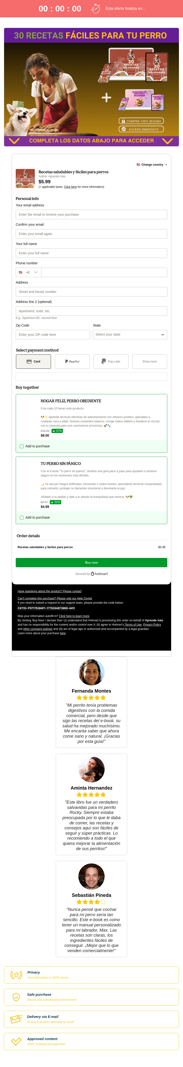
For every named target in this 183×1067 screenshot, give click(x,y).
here (63, 633)
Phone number (27, 263)
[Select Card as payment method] (33, 361)
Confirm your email (30, 224)
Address (22, 282)
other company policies (37, 629)
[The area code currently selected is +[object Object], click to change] (28, 272)
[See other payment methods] (149, 361)
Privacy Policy (152, 624)
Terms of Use (133, 624)
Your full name (26, 244)
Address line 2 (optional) (34, 302)
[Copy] (46, 608)
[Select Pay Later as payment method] (111, 361)
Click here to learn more (74, 616)
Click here (70, 187)
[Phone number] (104, 272)
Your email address (30, 205)
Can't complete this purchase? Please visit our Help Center (55, 598)
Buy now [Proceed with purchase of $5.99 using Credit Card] (91, 563)
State (97, 325)
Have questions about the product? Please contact (49, 591)
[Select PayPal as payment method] (72, 361)
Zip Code (22, 325)
